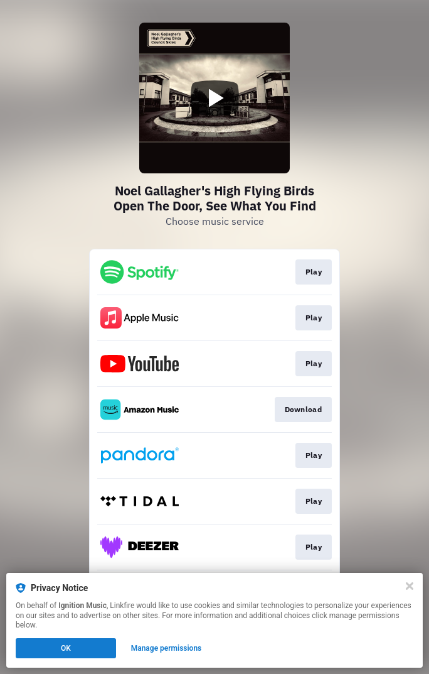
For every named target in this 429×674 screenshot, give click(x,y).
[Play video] (214, 98)
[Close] (410, 586)
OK (66, 648)
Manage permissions (166, 648)
